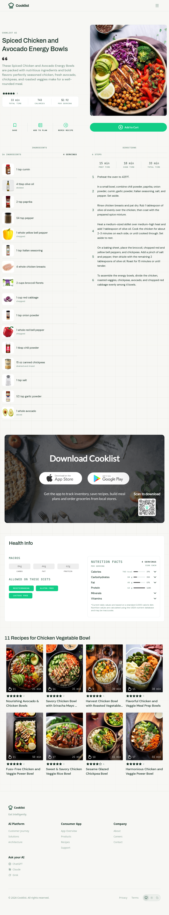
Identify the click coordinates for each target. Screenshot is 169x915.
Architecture (15, 842)
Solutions (13, 836)
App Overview (69, 831)
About (117, 831)
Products (66, 836)
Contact (118, 842)
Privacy (123, 897)
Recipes (65, 842)
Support (65, 847)
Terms (135, 897)
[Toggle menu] (157, 5)
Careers (118, 836)
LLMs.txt (110, 897)
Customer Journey (18, 831)
